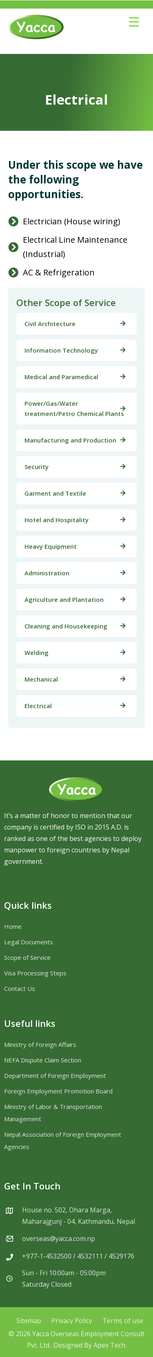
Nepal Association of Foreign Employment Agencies (62, 1140)
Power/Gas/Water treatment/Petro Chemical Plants (74, 408)
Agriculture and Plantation (64, 599)
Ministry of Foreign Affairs (40, 1044)
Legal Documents (28, 942)
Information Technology (61, 350)
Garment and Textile (55, 493)
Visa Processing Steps (35, 973)
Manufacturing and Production (70, 440)
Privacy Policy (71, 1320)
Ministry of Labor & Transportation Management (53, 1112)
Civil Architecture (49, 324)
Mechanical (41, 679)
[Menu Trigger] (134, 21)
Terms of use (122, 1320)
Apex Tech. (109, 1345)
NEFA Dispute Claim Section (42, 1060)
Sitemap (28, 1320)
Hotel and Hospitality (56, 520)
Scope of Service (27, 957)
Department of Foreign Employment (55, 1075)
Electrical (38, 706)
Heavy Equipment (50, 546)
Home (13, 926)
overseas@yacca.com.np (58, 1238)
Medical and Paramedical (61, 377)
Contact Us (19, 988)
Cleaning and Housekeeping (65, 626)
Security (36, 467)
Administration (46, 573)
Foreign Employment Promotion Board (58, 1091)
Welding (36, 652)
